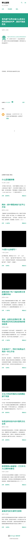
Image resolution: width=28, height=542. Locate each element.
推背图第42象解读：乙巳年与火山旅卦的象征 (13, 467)
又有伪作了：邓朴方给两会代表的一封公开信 (13, 350)
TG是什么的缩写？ (9, 249)
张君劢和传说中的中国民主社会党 (13, 422)
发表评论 (7, 195)
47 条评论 (7, 340)
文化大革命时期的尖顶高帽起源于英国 (13, 395)
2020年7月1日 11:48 (17, 114)
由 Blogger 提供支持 (14, 535)
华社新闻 (10, 9)
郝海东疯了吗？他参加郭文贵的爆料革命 (13, 293)
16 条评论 (7, 223)
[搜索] (22, 3)
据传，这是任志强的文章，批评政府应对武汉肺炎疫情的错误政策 (13, 321)
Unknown (8, 114)
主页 (3, 9)
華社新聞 (5, 2)
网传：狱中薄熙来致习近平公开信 (13, 205)
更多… (17, 9)
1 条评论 (7, 265)
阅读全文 (24, 195)
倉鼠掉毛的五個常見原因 (12, 511)
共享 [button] (23, 102)
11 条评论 (7, 310)
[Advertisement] (14, 155)
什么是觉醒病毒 (8, 179)
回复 (7, 118)
